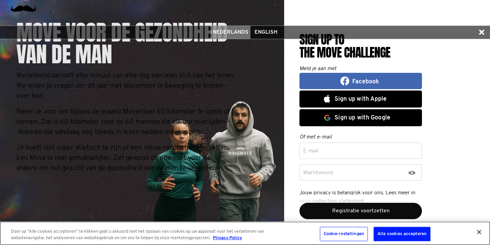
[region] (245, 233)
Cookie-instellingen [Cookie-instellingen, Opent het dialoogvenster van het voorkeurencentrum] (344, 234)
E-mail (310, 151)
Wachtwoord (318, 173)
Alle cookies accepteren (402, 234)
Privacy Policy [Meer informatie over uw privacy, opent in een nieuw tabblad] (227, 238)
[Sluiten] (479, 232)
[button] (481, 32)
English (266, 32)
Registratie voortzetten (361, 211)
